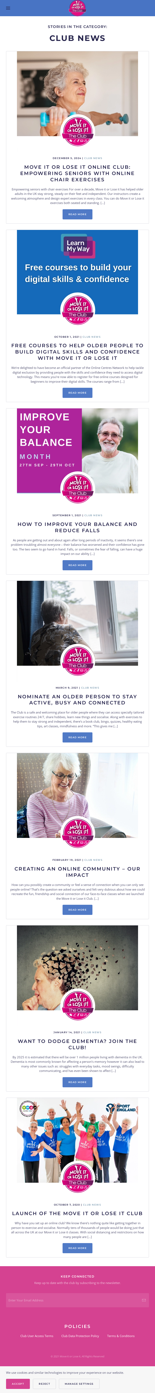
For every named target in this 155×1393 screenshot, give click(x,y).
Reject (44, 1383)
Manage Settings (79, 1383)
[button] (8, 8)
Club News (93, 158)
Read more (77, 214)
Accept (18, 1383)
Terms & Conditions (121, 1336)
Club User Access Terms (36, 1336)
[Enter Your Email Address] (77, 1300)
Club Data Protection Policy (80, 1336)
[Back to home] (77, 8)
